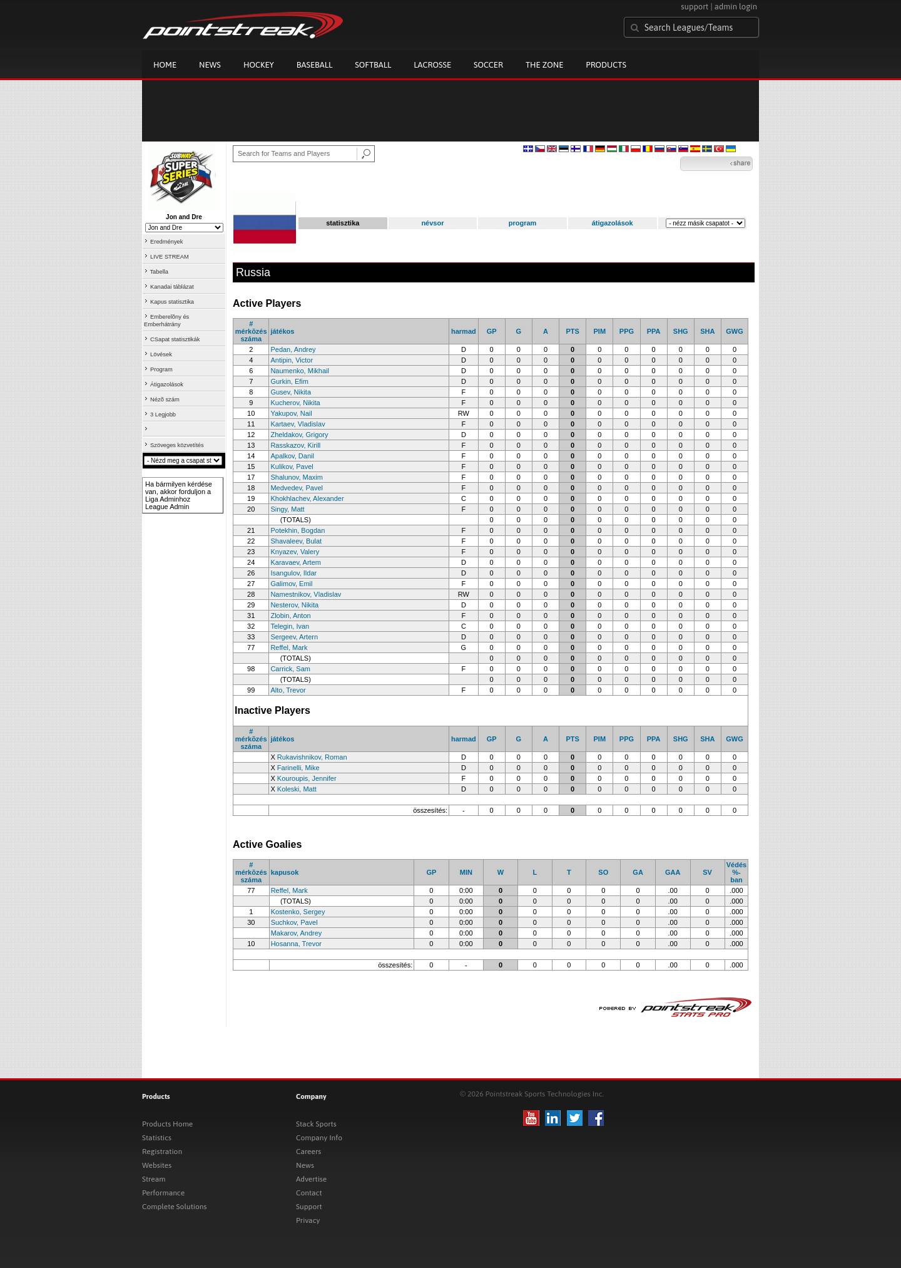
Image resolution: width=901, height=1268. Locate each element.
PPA (654, 331)
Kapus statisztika (172, 302)
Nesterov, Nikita (294, 605)
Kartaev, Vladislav (297, 424)
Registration (162, 1151)
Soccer (488, 65)
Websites (156, 1165)
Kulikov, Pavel (291, 466)
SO (603, 872)
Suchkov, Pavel (294, 922)
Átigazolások (166, 384)
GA (638, 872)
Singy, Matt (287, 509)
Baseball (315, 65)
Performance (163, 1192)
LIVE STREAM (169, 257)
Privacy (308, 1220)
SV (707, 872)
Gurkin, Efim (289, 381)
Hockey (258, 65)
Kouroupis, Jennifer (307, 778)
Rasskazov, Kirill (295, 445)
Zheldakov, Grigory (299, 434)
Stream (153, 1179)
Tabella (159, 272)
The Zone (544, 65)
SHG (680, 331)
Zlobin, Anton (290, 615)
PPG (626, 331)
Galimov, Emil (291, 583)
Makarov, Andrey (296, 933)
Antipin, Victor (291, 360)
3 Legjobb (163, 414)
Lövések (161, 354)
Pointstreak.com (243, 26)
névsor (432, 223)
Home (164, 65)
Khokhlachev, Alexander (307, 498)
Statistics (156, 1137)
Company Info (319, 1137)
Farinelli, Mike (298, 767)
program (523, 223)
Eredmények (166, 242)
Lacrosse (432, 65)
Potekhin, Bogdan (297, 530)
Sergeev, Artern (294, 637)
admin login (736, 6)
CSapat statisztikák (175, 339)
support (694, 6)
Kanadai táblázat (172, 287)
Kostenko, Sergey (298, 911)
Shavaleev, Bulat (296, 541)
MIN (466, 872)
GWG (734, 331)
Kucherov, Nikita (295, 402)
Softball (373, 65)
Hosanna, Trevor (296, 943)
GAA (672, 872)
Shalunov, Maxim (296, 477)
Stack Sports (316, 1124)
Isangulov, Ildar (293, 573)
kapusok (285, 872)
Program (161, 369)
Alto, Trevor (287, 690)
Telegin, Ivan (289, 626)
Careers (308, 1151)
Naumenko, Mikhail (299, 370)
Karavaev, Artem (295, 562)
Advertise (311, 1179)
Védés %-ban (736, 872)
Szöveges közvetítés (177, 445)
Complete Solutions (174, 1206)
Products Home (167, 1124)
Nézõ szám (165, 399)
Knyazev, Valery (294, 551)
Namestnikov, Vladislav (305, 594)
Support (309, 1206)
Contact (309, 1192)
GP (492, 331)
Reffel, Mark (288, 647)
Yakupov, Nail (291, 413)
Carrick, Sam (290, 669)
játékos (282, 331)
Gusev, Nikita (290, 392)
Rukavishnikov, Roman (312, 757)
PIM (599, 331)
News (210, 65)
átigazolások (612, 223)
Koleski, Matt (297, 789)
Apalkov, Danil (292, 456)
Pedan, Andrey (292, 349)
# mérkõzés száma (251, 331)
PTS (572, 331)
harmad (463, 331)
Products (606, 65)
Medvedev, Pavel (296, 488)
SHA (707, 331)
